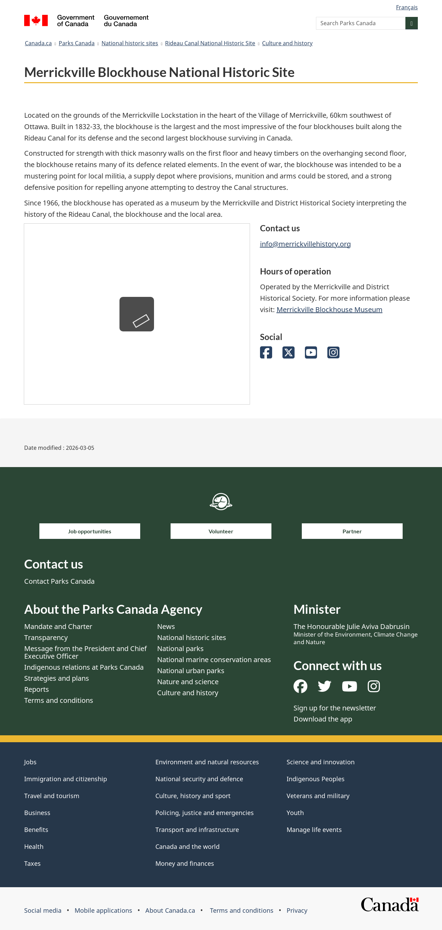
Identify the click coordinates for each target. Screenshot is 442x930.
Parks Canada (77, 43)
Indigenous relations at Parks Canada (84, 667)
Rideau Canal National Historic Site (210, 43)
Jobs (30, 762)
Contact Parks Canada (59, 581)
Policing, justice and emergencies (204, 812)
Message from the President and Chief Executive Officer (85, 652)
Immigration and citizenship (65, 779)
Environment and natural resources (207, 762)
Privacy (297, 910)
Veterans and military (318, 796)
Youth (295, 812)
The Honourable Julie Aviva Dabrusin (356, 634)
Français (407, 7)
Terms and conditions (58, 700)
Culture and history (287, 43)
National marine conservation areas (214, 659)
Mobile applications (103, 910)
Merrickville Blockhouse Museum (330, 309)
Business (37, 812)
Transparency (46, 637)
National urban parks (190, 670)
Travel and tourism (51, 796)
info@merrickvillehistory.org (305, 244)
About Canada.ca (170, 910)
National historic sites (130, 43)
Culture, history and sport (193, 796)
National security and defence (199, 779)
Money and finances (184, 863)
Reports (36, 689)
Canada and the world (187, 846)
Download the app (323, 719)
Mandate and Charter (58, 626)
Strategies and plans (56, 678)
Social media (42, 910)
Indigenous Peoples (316, 779)
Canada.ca (38, 43)
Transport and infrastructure (197, 829)
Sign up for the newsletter (335, 708)
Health (34, 846)
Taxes (32, 863)
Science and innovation (321, 762)
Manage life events (314, 829)
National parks (180, 648)
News (166, 626)
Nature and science (188, 681)
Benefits (36, 829)
